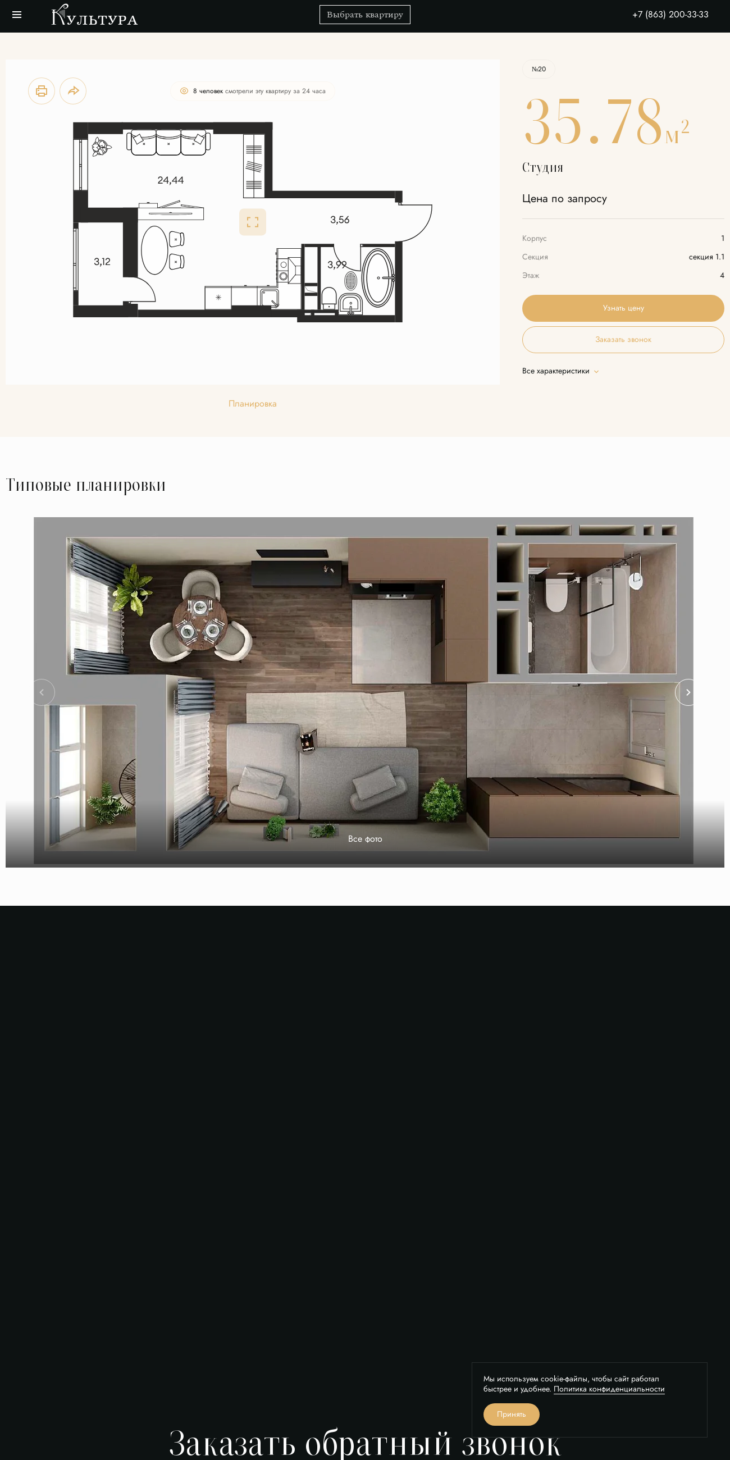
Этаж (530, 275)
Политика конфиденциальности (609, 1389)
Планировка (253, 404)
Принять (511, 1414)
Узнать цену (623, 308)
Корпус (534, 238)
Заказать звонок (623, 339)
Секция (535, 257)
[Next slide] (688, 692)
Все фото (365, 839)
